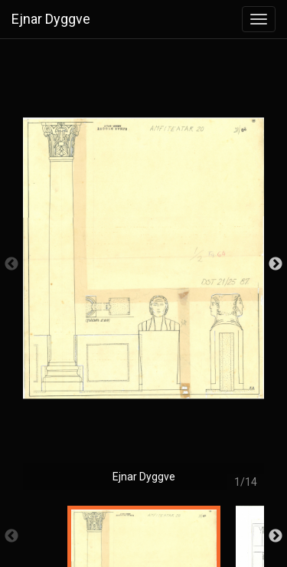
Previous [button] (11, 264)
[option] (143, 272)
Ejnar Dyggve (50, 19)
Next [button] (275, 264)
